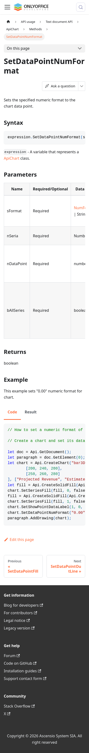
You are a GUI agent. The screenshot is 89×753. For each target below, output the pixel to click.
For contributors (20, 612)
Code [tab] (12, 412)
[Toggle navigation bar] (7, 7)
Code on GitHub (20, 663)
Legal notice (17, 620)
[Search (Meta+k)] (80, 7)
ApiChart (11, 158)
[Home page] (8, 21)
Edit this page (19, 539)
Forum (12, 655)
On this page (18, 48)
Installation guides (22, 671)
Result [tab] (31, 412)
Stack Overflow (19, 706)
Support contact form (25, 678)
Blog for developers (23, 605)
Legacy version (19, 628)
